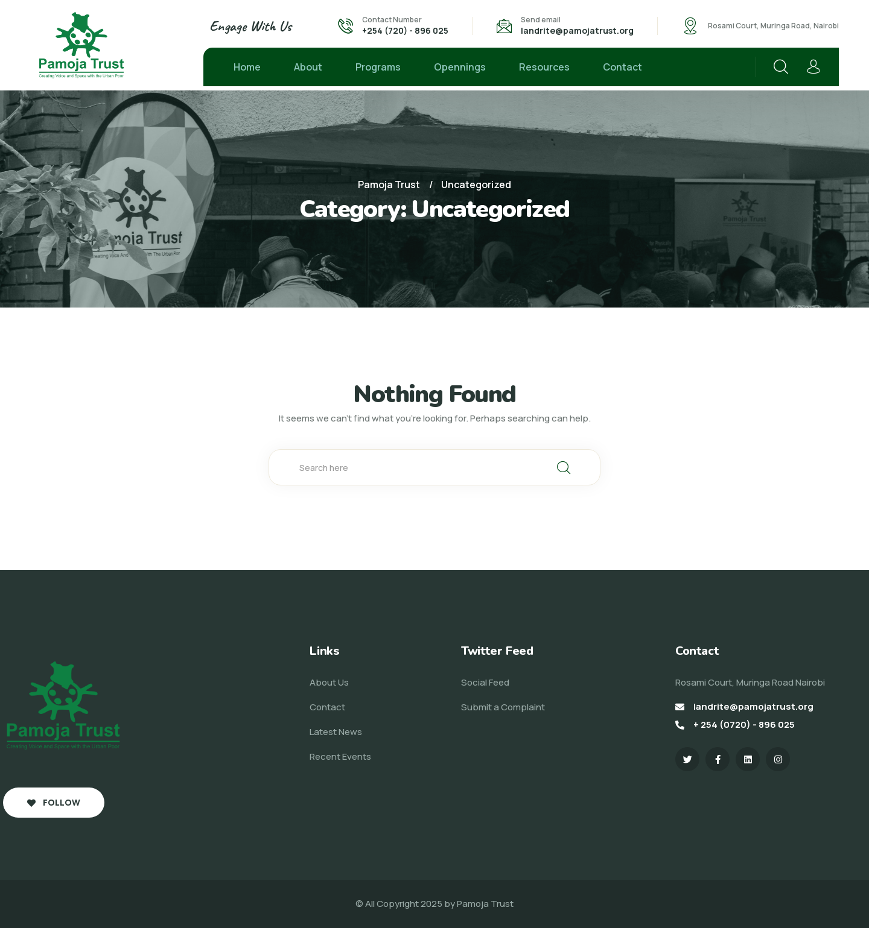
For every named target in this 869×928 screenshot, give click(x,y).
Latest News (336, 731)
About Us (329, 682)
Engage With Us (250, 26)
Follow (53, 802)
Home (247, 67)
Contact (622, 67)
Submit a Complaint (503, 707)
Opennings (460, 67)
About (308, 67)
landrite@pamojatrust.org (577, 30)
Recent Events (340, 756)
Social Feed (485, 682)
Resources (544, 67)
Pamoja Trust (485, 903)
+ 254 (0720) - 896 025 (744, 724)
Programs (378, 67)
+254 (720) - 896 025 (405, 30)
